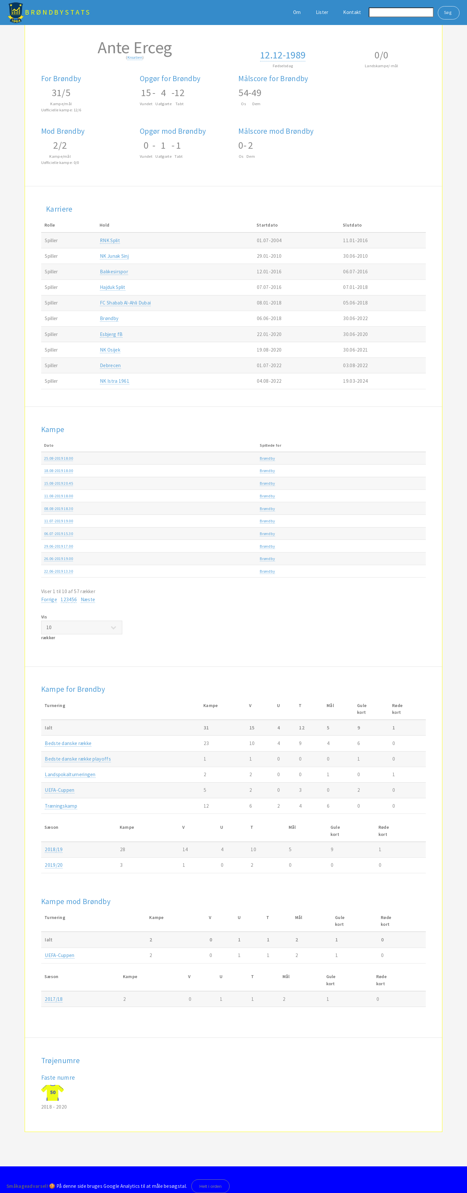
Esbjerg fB (111, 334)
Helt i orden (210, 1186)
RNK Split (110, 240)
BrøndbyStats (58, 12)
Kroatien (134, 57)
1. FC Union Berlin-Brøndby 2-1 (202, 533)
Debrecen (110, 365)
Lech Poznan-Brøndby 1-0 (198, 558)
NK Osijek (110, 350)
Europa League (335, 483)
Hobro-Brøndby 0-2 (192, 495)
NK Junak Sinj (114, 256)
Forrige (49, 599)
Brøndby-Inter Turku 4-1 (197, 520)
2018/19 (54, 849)
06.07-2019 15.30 (58, 533)
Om (297, 12)
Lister (322, 12)
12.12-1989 (282, 55)
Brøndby (109, 318)
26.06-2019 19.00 (58, 558)
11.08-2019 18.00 (58, 495)
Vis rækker (81, 627)
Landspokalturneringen (70, 774)
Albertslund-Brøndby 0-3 (197, 571)
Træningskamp (335, 533)
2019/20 (396, 458)
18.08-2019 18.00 (58, 470)
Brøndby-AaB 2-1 (191, 470)
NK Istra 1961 (114, 381)
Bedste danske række (68, 743)
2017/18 (54, 999)
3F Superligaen (335, 458)
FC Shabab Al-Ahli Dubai (125, 303)
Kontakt (352, 12)
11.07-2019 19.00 (58, 520)
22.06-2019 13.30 (58, 571)
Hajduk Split (113, 287)
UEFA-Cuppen (59, 790)
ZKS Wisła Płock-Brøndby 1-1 (200, 546)
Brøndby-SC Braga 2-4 (195, 508)
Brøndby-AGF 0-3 (191, 458)
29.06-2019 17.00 (58, 546)
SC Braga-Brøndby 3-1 (195, 483)
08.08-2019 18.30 (58, 508)
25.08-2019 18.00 (58, 458)
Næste (88, 599)
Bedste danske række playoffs (78, 759)
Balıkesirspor (114, 271)
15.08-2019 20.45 (58, 483)
